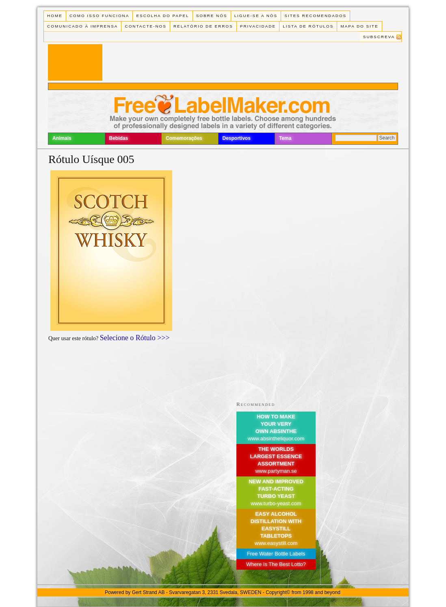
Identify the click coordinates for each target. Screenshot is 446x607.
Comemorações (184, 138)
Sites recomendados (315, 15)
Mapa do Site (360, 26)
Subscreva (379, 36)
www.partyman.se (276, 471)
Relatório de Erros (203, 26)
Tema (285, 138)
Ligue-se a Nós (255, 15)
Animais (61, 138)
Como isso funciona (99, 15)
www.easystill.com (276, 543)
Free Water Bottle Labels (276, 554)
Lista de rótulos (308, 26)
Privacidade (258, 26)
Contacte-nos (146, 26)
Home (55, 15)
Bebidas (118, 138)
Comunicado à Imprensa (82, 26)
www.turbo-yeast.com (276, 503)
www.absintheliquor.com (276, 438)
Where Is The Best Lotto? (276, 564)
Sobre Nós (211, 15)
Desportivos (237, 138)
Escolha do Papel (162, 15)
